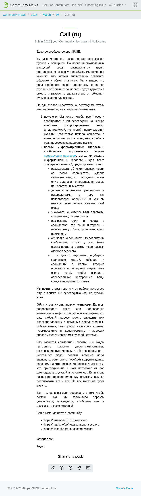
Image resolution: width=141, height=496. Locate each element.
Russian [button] (116, 5)
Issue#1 (77, 5)
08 (57, 14)
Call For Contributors (56, 5)
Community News (14, 14)
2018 (34, 14)
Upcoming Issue (95, 5)
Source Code (124, 488)
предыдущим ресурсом (60, 155)
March (47, 14)
